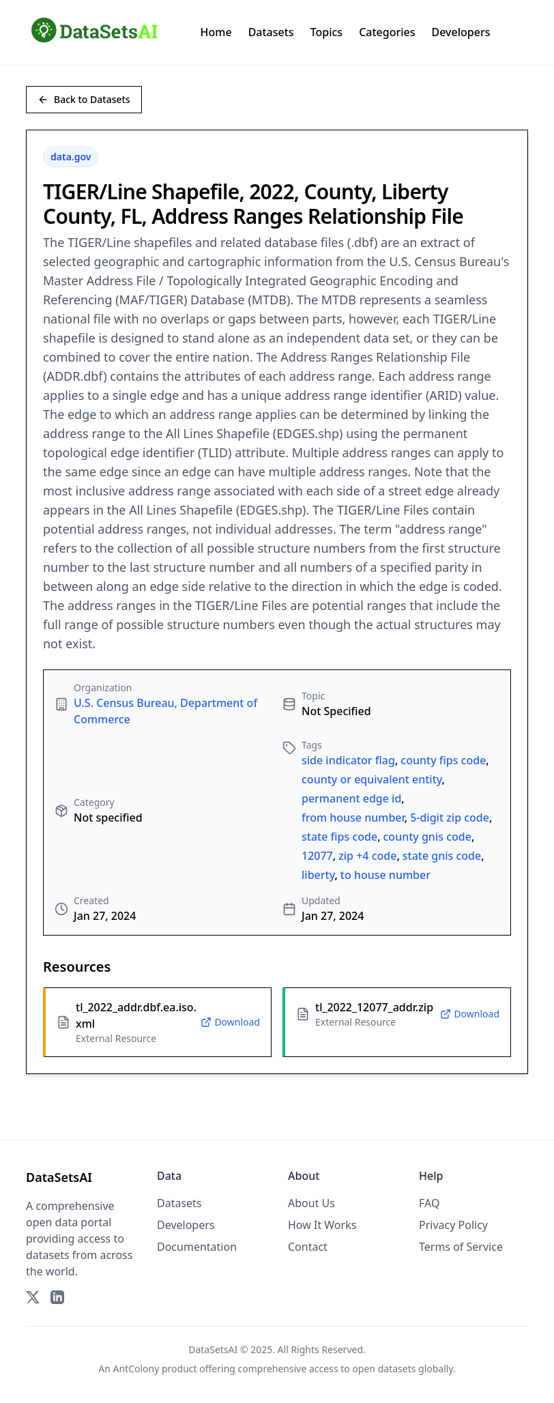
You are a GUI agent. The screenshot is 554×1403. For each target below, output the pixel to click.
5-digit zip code (449, 817)
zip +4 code (367, 855)
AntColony (136, 1368)
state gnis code (442, 855)
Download (230, 1021)
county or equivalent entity (372, 779)
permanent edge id (351, 798)
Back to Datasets (84, 99)
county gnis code (427, 836)
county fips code (443, 760)
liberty (318, 874)
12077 (317, 855)
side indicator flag (348, 760)
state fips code (339, 836)
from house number (353, 817)
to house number (385, 874)
